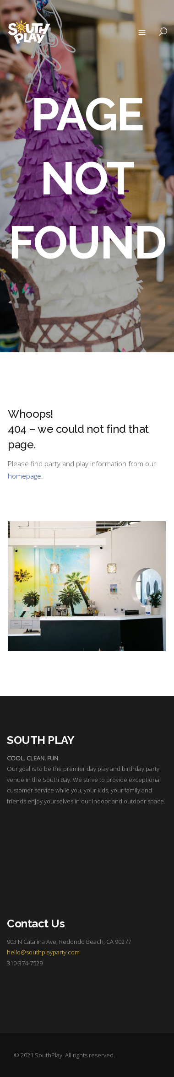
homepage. (25, 475)
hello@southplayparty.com (43, 952)
